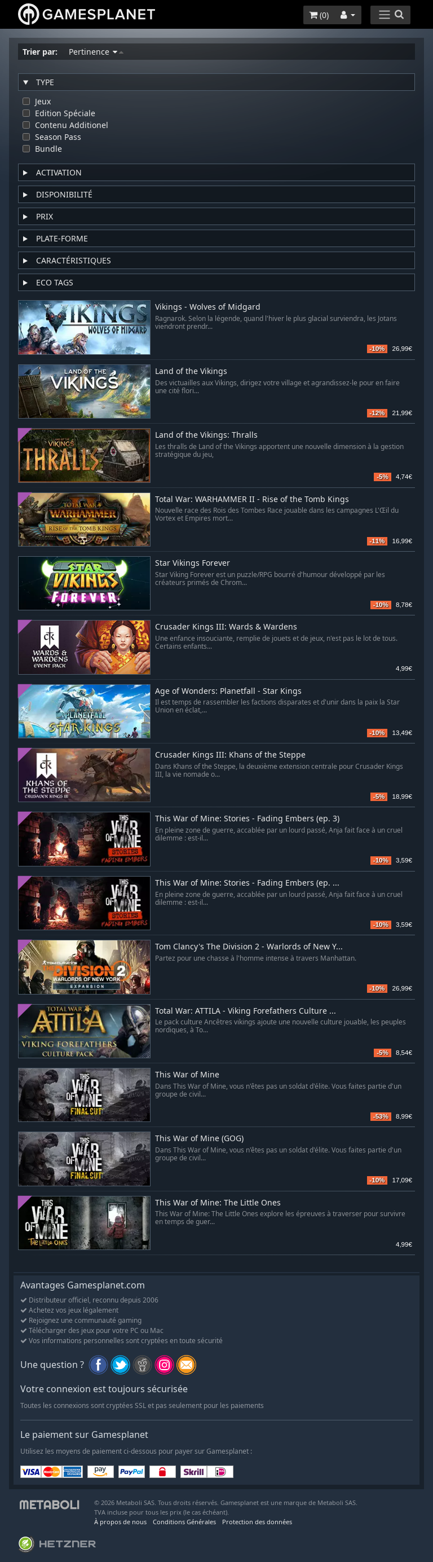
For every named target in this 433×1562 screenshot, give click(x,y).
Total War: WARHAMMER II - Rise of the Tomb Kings (252, 499)
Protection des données (257, 1521)
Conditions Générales (184, 1521)
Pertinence (96, 51)
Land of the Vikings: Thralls (206, 435)
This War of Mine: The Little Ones (218, 1203)
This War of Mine (187, 1075)
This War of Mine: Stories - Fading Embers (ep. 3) (247, 819)
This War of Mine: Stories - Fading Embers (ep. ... (247, 883)
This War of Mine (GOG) (199, 1138)
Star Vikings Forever (192, 563)
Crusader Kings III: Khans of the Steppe (230, 755)
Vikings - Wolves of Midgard (207, 307)
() (319, 15)
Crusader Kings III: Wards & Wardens (226, 627)
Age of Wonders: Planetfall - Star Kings (228, 691)
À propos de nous (120, 1521)
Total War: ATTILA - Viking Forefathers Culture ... (245, 1011)
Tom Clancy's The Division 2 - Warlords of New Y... (249, 947)
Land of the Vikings (191, 371)
